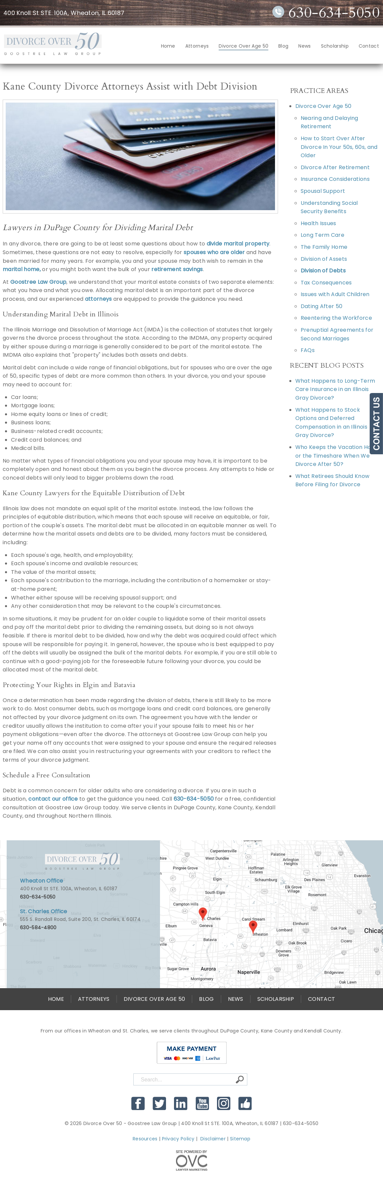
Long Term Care (322, 235)
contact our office (53, 799)
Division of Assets (324, 259)
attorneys (98, 299)
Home (168, 46)
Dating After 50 (322, 306)
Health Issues (318, 223)
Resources (145, 1138)
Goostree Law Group (38, 282)
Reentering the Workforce (336, 318)
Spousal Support (323, 191)
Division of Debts (323, 270)
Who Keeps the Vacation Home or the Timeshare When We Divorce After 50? (337, 455)
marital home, (22, 269)
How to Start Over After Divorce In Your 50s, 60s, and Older (339, 147)
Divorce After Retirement (335, 167)
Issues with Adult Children (335, 294)
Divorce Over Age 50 (243, 46)
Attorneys (197, 46)
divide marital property (238, 243)
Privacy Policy (178, 1138)
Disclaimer (213, 1138)
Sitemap (240, 1138)
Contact (369, 46)
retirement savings (177, 269)
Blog (283, 46)
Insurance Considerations (335, 179)
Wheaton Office (41, 881)
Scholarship (335, 46)
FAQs (308, 350)
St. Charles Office (43, 911)
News (304, 46)
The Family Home (324, 247)
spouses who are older (214, 252)
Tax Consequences (326, 282)
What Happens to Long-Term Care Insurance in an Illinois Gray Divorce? (335, 389)
